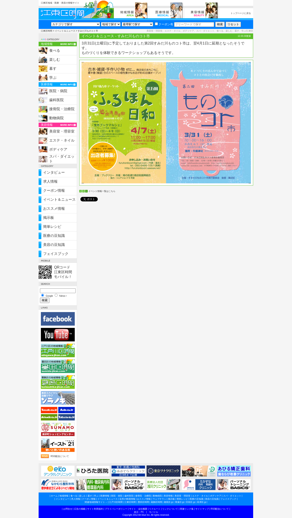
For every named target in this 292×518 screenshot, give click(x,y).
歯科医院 (56, 100)
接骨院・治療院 (62, 109)
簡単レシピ (52, 227)
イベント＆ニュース (65, 31)
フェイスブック (55, 254)
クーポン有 (164, 24)
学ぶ (52, 77)
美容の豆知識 (54, 245)
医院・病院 (58, 91)
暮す (52, 68)
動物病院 (56, 118)
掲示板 (48, 217)
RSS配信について (60, 456)
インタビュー (54, 172)
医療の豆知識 (54, 236)
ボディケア (58, 149)
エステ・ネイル (62, 140)
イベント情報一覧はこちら (101, 191)
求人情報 (50, 181)
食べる (54, 50)
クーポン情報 (54, 190)
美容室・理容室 (62, 131)
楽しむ (54, 59)
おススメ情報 (54, 208)
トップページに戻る (241, 13)
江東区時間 (46, 31)
